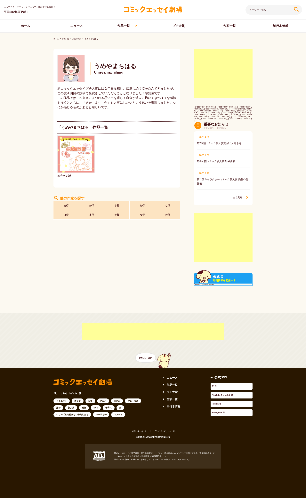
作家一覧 (229, 26)
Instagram (218, 398)
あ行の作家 (79, 36)
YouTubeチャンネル (225, 387)
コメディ (118, 412)
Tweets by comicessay (204, 282)
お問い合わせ (134, 428)
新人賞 (71, 405)
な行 (167, 203)
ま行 (91, 214)
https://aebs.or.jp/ (185, 456)
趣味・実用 (133, 399)
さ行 (117, 203)
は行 (66, 214)
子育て (108, 405)
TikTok (215, 393)
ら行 (142, 214)
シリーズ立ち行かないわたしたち (72, 412)
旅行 (58, 405)
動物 (84, 405)
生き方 (117, 399)
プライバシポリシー (164, 428)
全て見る (236, 195)
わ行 (167, 214)
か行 (91, 203)
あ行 (66, 203)
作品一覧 (123, 26)
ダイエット (61, 399)
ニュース (76, 26)
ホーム (25, 26)
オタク (77, 399)
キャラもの (101, 412)
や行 (117, 214)
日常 (90, 399)
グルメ (103, 399)
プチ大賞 (178, 26)
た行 (142, 203)
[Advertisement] (223, 70)
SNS (95, 405)
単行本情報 (280, 26)
